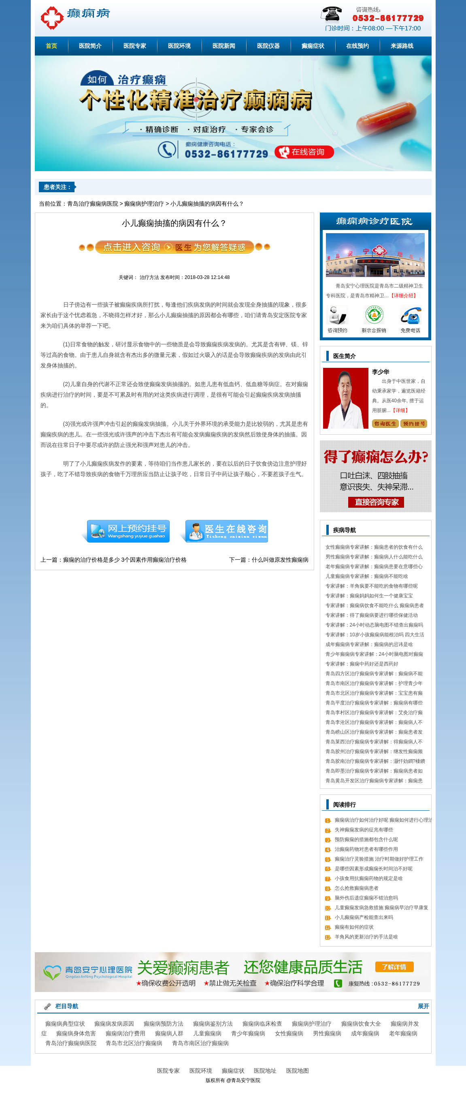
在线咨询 (224, 531)
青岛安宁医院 (245, 1080)
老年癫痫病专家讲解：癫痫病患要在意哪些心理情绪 (374, 567)
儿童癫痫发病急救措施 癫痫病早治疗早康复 (381, 907)
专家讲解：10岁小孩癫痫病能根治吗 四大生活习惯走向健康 (375, 636)
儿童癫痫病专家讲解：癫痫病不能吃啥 (367, 576)
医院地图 (297, 1070)
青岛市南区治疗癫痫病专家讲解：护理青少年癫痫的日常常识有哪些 (374, 684)
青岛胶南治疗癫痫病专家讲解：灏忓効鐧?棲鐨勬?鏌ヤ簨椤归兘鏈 (376, 762)
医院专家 (134, 46)
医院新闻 (224, 46)
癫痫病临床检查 (262, 1023)
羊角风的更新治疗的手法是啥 (366, 937)
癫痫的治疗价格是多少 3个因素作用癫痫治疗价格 (125, 559)
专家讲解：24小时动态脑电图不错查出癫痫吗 (374, 625)
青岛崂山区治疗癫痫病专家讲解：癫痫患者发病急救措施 (374, 733)
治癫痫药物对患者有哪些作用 (366, 849)
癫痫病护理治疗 (144, 203)
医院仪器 (268, 46)
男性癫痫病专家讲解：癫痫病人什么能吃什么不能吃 (374, 558)
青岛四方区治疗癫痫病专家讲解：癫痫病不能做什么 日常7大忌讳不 (374, 674)
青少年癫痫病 (248, 1033)
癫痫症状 (313, 46)
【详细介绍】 (403, 295)
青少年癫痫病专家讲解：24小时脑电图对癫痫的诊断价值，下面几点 (374, 655)
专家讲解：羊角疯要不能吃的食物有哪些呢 (372, 586)
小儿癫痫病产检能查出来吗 (364, 917)
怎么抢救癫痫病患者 (357, 888)
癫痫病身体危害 (76, 1033)
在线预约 (357, 46)
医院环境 (179, 46)
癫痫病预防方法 (163, 1023)
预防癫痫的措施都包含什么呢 (366, 839)
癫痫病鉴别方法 (213, 1023)
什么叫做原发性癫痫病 (280, 559)
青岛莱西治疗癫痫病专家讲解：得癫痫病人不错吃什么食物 (374, 743)
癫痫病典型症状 (65, 1023)
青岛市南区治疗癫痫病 (200, 1043)
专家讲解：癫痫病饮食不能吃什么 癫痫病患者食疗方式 (375, 606)
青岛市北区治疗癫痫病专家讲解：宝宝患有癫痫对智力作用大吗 (374, 694)
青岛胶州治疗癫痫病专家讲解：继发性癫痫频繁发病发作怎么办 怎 (374, 752)
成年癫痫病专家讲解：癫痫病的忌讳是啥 (369, 644)
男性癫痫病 (327, 1033)
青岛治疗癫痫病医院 (92, 203)
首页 (51, 46)
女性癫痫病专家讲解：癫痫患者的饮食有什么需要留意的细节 (374, 548)
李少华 (380, 372)
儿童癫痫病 (207, 1033)
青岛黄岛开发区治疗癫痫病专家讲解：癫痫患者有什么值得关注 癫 (374, 782)
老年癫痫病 (403, 1033)
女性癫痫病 (289, 1033)
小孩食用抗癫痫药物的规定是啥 (369, 878)
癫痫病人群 (169, 1033)
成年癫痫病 (365, 1033)
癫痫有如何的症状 (354, 927)
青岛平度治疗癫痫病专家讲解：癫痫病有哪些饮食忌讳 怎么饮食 (374, 704)
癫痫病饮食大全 (361, 1023)
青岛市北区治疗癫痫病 (134, 1043)
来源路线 (402, 46)
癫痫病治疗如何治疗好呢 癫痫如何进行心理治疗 (384, 821)
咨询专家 (385, 423)
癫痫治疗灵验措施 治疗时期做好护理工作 (379, 859)
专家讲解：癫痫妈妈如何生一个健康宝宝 (369, 596)
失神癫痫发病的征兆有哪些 (364, 830)
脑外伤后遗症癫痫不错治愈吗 (366, 898)
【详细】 (400, 410)
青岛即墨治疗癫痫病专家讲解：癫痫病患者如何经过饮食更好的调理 (374, 772)
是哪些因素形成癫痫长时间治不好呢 (374, 869)
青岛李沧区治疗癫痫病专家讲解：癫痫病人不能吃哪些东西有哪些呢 (374, 723)
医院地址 (265, 1070)
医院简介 (90, 46)
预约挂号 (125, 531)
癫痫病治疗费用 (125, 1033)
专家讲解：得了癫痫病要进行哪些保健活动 (372, 615)
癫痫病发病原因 (114, 1023)
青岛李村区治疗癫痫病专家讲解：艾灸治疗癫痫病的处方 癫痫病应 (374, 713)
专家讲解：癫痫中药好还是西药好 (362, 664)
